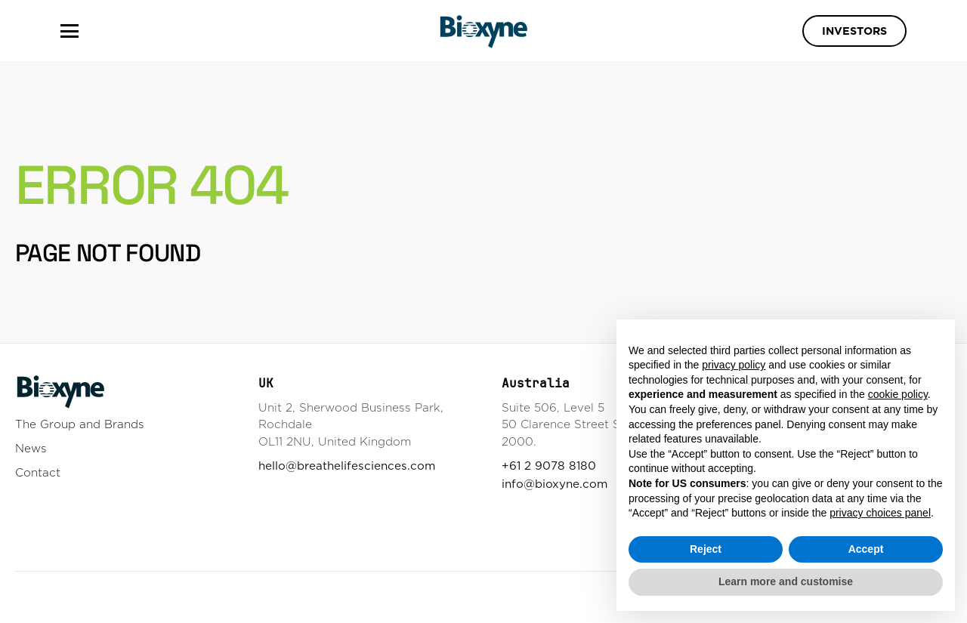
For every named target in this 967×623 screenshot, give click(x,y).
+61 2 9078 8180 (549, 465)
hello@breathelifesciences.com (346, 465)
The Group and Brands (79, 424)
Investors (854, 31)
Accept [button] (866, 549)
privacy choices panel (880, 513)
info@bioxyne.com (554, 484)
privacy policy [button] (733, 365)
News (31, 448)
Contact (37, 472)
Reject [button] (705, 549)
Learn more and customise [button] (785, 581)
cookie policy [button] (898, 394)
